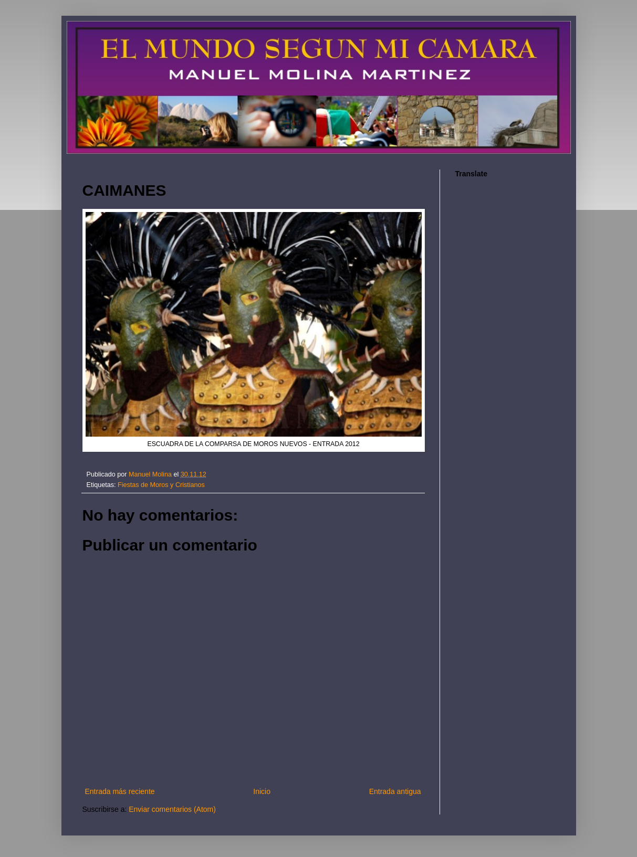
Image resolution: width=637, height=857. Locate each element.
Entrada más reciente (120, 791)
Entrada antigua (395, 791)
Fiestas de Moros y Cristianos (161, 485)
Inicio (261, 791)
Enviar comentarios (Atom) (172, 809)
